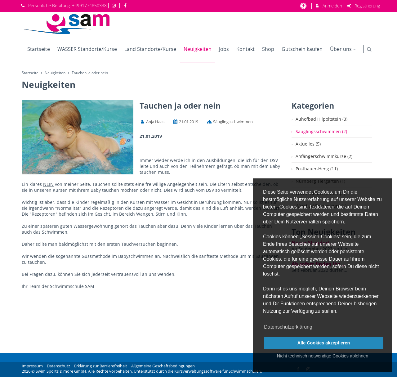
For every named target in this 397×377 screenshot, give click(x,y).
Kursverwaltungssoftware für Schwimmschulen (217, 371)
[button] (369, 49)
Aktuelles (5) (308, 144)
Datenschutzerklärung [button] (288, 327)
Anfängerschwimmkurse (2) (324, 156)
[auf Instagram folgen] (114, 5)
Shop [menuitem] (268, 49)
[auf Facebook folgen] (126, 5)
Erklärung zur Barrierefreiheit (100, 366)
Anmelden (328, 6)
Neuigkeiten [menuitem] (198, 49)
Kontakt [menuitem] (245, 49)
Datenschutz (58, 366)
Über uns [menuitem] (343, 49)
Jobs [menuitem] (224, 49)
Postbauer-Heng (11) (317, 169)
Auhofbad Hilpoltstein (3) (321, 119)
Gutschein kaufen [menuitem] (302, 49)
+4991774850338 (89, 5)
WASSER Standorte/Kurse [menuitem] (87, 49)
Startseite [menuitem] (38, 49)
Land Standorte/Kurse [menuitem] (150, 49)
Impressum (32, 366)
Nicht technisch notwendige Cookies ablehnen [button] (322, 355)
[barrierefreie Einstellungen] (304, 6)
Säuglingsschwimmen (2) (321, 131)
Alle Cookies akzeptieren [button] (323, 342)
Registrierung (363, 6)
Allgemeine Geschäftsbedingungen (163, 366)
